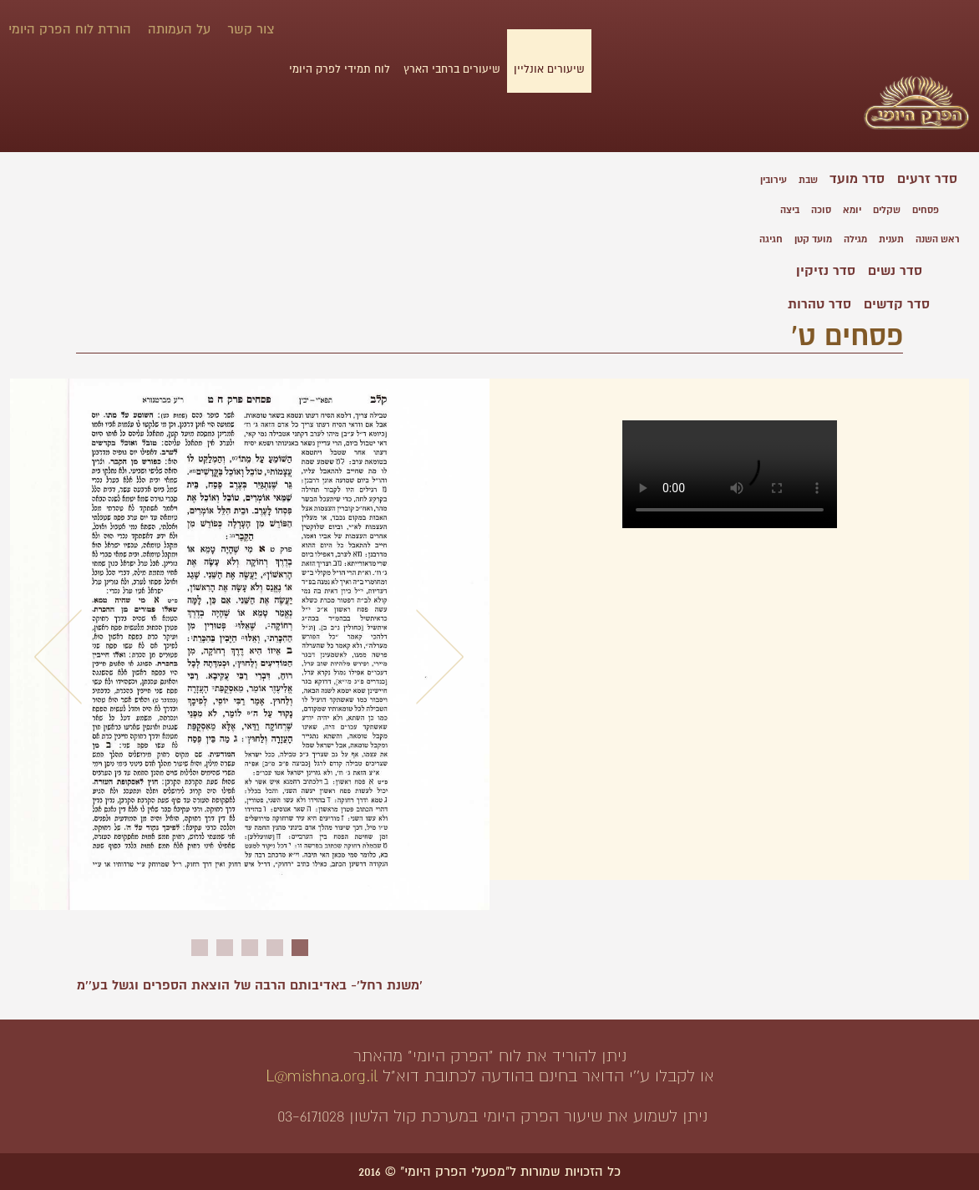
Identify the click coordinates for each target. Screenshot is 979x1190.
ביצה (789, 210)
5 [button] (199, 947)
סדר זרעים (927, 178)
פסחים (925, 210)
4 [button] (224, 947)
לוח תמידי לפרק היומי (339, 69)
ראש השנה (938, 239)
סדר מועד (857, 178)
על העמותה (179, 29)
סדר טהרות (819, 304)
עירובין (773, 180)
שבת (808, 180)
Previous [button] (58, 656)
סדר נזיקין (825, 270)
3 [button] (249, 947)
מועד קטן (813, 239)
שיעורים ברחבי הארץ (451, 69)
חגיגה (771, 239)
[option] (250, 653)
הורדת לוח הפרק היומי (69, 29)
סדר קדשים (897, 304)
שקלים (886, 210)
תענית (891, 239)
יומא (852, 210)
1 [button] (300, 947)
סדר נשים (895, 270)
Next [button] (440, 656)
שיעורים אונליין (549, 69)
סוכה (821, 210)
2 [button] (274, 947)
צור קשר (250, 29)
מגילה (855, 239)
